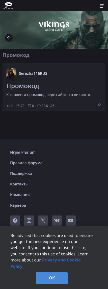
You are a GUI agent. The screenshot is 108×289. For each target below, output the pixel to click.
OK (52, 278)
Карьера (18, 205)
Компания (20, 194)
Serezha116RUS (33, 73)
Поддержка (21, 173)
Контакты (19, 184)
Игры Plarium (23, 152)
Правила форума (26, 162)
